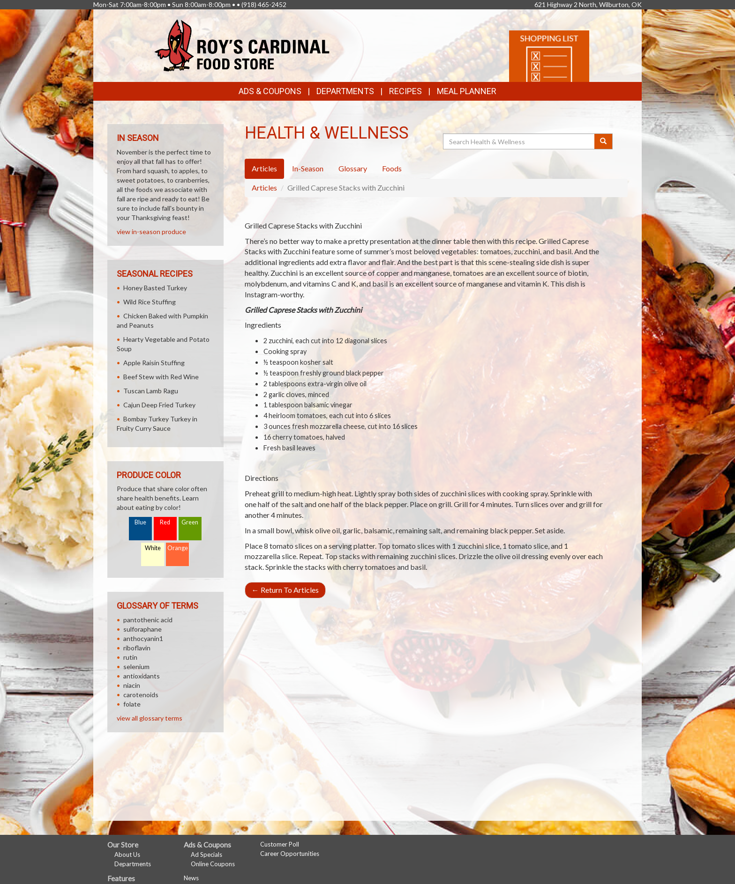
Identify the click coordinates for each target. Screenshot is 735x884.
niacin (131, 685)
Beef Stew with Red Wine (161, 377)
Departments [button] (345, 91)
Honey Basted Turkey (155, 288)
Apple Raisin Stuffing (154, 363)
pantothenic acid (147, 620)
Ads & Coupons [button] (270, 91)
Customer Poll (279, 844)
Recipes (405, 91)
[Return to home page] (242, 45)
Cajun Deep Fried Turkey (159, 405)
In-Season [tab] (307, 168)
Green (189, 522)
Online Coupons (213, 864)
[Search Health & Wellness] (519, 141)
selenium (136, 666)
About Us (127, 854)
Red (165, 522)
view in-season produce (151, 232)
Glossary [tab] (352, 168)
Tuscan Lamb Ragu (150, 391)
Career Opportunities (289, 853)
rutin (130, 657)
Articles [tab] (264, 168)
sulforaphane (142, 629)
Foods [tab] (392, 168)
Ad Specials (206, 854)
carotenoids (140, 695)
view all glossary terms (149, 718)
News (191, 878)
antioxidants (141, 676)
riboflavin (136, 648)
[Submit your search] (603, 141)
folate (132, 704)
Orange (177, 548)
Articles (264, 187)
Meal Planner (466, 91)
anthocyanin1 (143, 638)
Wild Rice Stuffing (149, 302)
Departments (132, 864)
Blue (140, 522)
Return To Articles (285, 589)
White (153, 548)
